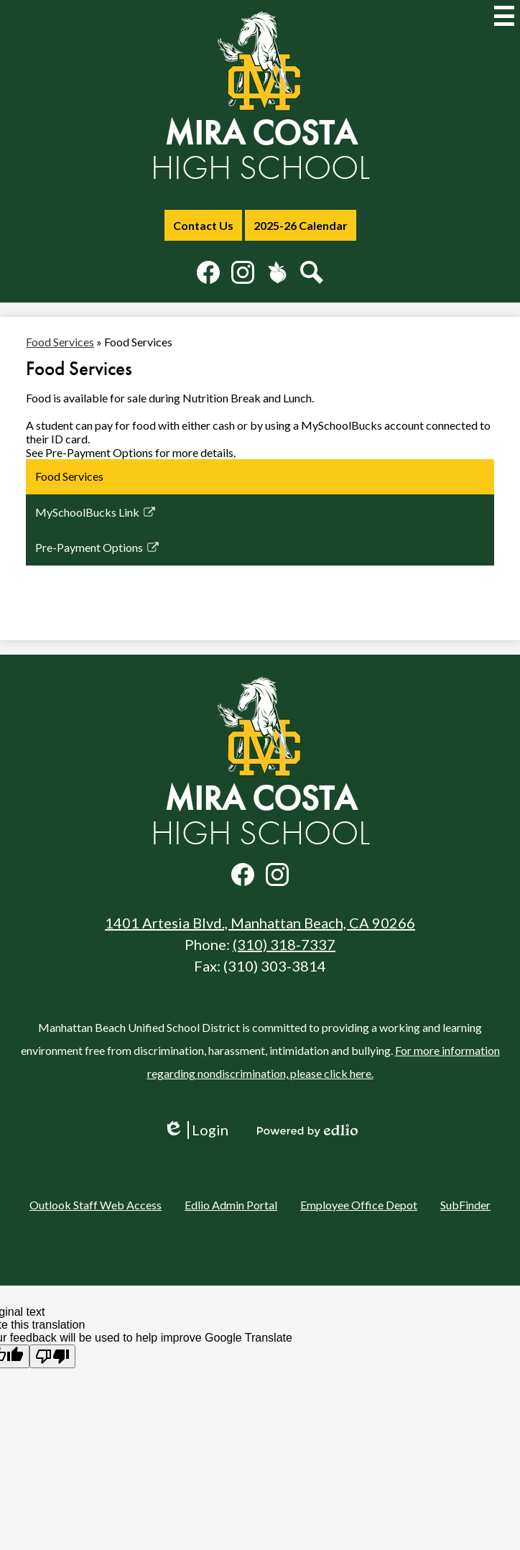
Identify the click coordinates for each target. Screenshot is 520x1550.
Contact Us (203, 225)
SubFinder (465, 1205)
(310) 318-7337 (284, 944)
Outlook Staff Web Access (95, 1205)
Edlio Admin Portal (231, 1205)
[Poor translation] (52, 1356)
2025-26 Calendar (301, 225)
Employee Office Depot (358, 1205)
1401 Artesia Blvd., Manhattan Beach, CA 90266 (260, 922)
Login (195, 1130)
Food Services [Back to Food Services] (60, 342)
